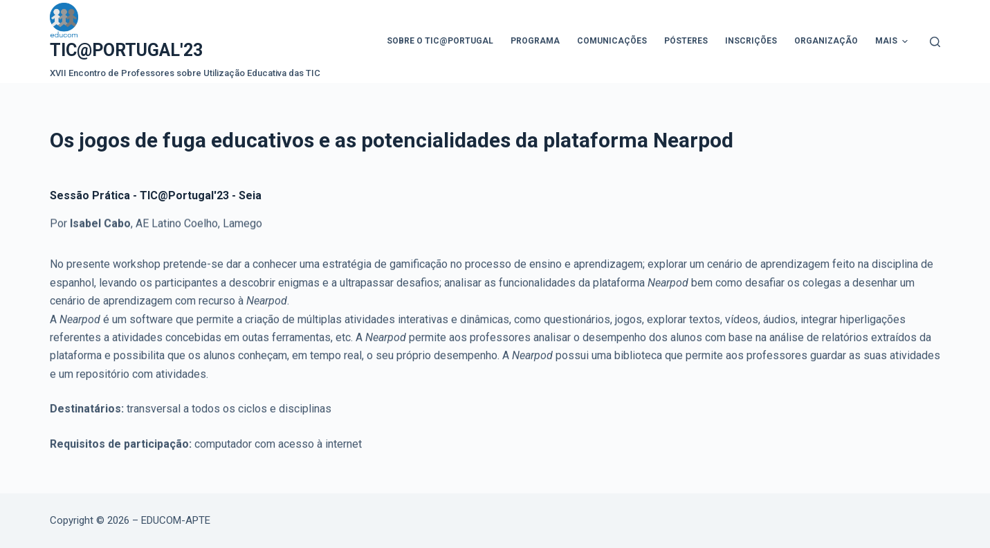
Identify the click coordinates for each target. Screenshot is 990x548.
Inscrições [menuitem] (751, 41)
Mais (893, 41)
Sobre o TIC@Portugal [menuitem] (440, 41)
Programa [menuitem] (535, 41)
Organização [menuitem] (826, 41)
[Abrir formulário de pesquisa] (935, 42)
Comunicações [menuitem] (612, 41)
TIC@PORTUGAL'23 (126, 50)
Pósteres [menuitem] (686, 41)
